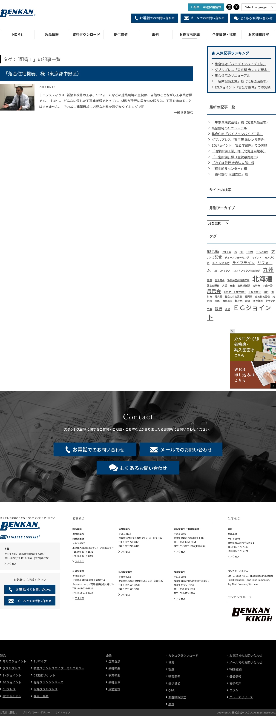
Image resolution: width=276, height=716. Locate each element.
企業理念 (114, 661)
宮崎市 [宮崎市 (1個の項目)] (256, 285)
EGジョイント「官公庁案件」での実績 (242, 87)
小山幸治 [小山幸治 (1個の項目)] (268, 285)
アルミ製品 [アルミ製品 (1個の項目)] (262, 252)
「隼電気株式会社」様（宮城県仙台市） (241, 122)
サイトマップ (62, 712)
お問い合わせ (143, 467)
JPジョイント (12, 696)
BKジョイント (12, 675)
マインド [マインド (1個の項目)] (257, 257)
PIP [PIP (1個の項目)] (241, 252)
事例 (155, 34)
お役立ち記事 (189, 34)
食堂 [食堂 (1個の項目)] (227, 309)
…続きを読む (183, 112)
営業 (171, 662)
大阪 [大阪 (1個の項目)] (224, 285)
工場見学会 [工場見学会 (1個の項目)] (254, 292)
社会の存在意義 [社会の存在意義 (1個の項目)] (233, 296)
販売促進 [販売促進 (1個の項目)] (258, 300)
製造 (171, 669)
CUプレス (9, 689)
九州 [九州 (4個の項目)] (268, 269)
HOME (17, 34)
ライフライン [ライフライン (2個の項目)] (243, 262)
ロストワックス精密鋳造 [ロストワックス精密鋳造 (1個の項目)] (246, 270)
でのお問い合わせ (98, 449)
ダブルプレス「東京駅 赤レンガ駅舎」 (242, 69)
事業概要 (114, 675)
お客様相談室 (258, 34)
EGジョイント (12, 682)
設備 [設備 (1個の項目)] (247, 300)
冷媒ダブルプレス (46, 689)
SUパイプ (40, 661)
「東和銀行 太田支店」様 (230, 174)
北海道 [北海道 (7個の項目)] (262, 278)
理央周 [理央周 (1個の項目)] (218, 296)
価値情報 (235, 676)
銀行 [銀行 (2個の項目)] (218, 308)
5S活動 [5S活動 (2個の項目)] (213, 251)
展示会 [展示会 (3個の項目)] (214, 291)
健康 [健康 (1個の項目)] (209, 280)
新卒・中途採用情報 (207, 7)
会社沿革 (114, 682)
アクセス (11, 563)
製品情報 (52, 34)
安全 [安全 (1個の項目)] (232, 285)
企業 (109, 655)
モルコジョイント (14, 661)
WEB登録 (235, 669)
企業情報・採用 (224, 34)
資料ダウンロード (86, 34)
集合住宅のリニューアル (232, 75)
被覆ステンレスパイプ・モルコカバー (59, 668)
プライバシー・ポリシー (36, 712)
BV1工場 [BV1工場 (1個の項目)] (226, 252)
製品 (3, 655)
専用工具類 (41, 696)
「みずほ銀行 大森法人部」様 (233, 162)
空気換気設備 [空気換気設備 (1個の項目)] (262, 296)
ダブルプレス (11, 668)
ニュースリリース (241, 697)
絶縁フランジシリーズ (48, 682)
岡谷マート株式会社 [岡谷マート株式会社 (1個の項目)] (235, 292)
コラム (233, 690)
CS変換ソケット (44, 675)
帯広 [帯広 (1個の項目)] (266, 292)
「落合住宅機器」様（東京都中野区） (42, 73)
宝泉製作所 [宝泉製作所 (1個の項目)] (244, 285)
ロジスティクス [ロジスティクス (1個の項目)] (222, 270)
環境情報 (114, 689)
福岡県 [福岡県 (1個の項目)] (248, 296)
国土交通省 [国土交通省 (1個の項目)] (213, 285)
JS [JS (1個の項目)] (235, 252)
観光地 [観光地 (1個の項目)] (238, 300)
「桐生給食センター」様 (229, 168)
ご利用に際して (9, 712)
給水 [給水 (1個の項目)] (217, 300)
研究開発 (174, 676)
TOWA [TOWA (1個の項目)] (249, 252)
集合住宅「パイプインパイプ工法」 (240, 64)
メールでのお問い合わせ (245, 662)
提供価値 (121, 34)
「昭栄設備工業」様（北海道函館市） (242, 81)
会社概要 (114, 668)
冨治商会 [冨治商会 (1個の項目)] (220, 280)
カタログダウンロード (183, 655)
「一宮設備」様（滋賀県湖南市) (235, 157)
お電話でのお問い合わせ (245, 655)
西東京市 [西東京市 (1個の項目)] (227, 300)
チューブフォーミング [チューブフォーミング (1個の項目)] (237, 257)
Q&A (171, 690)
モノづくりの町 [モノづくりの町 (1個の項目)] (221, 263)
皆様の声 (235, 683)
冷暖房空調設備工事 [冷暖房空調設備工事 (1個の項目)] (238, 280)
